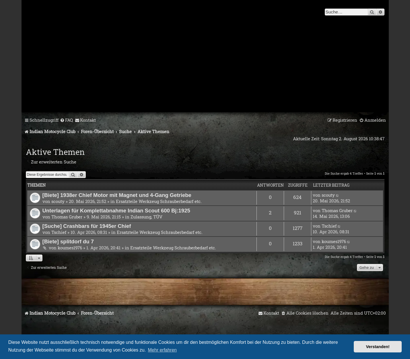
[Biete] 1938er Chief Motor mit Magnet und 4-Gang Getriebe (116, 195)
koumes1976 (70, 247)
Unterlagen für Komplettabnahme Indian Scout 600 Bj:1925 (116, 211)
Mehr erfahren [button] (162, 350)
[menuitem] (66, 120)
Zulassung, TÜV (146, 217)
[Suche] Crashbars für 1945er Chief (86, 226)
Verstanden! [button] (378, 346)
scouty (58, 201)
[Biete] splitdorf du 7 (68, 241)
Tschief (58, 232)
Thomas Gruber (66, 217)
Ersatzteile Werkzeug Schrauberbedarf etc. (159, 201)
